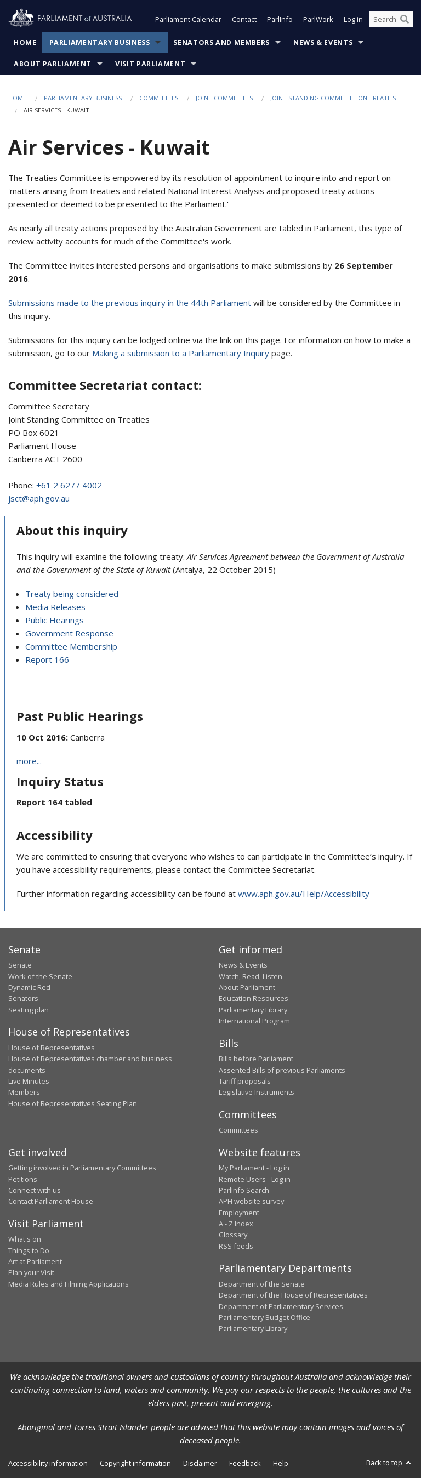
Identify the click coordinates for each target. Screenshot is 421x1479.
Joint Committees (224, 99)
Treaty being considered (71, 594)
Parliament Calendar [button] (188, 21)
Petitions (22, 1180)
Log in (353, 21)
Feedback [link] (245, 1464)
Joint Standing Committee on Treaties (333, 99)
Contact (244, 21)
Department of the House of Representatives (293, 1296)
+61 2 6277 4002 (69, 486)
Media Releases (55, 607)
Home (25, 43)
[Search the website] (391, 21)
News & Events (322, 43)
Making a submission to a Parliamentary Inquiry (180, 354)
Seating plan (28, 1011)
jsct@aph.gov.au (39, 499)
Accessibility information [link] (48, 1464)
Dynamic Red (29, 988)
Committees (158, 99)
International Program (254, 1022)
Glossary (233, 1236)
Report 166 (47, 660)
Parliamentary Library (253, 1011)
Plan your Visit (31, 1273)
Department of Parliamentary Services (281, 1307)
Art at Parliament (35, 1262)
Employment (239, 1214)
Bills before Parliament (256, 1060)
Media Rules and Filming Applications (68, 1285)
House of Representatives (51, 1049)
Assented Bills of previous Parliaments (282, 1071)
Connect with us (34, 1191)
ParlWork (318, 21)
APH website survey (251, 1202)
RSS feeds (236, 1247)
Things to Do (28, 1251)
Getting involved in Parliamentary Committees (82, 1169)
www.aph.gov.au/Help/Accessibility (303, 894)
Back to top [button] (389, 1464)
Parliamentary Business (99, 43)
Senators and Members (221, 43)
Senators (23, 1000)
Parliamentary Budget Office (264, 1318)
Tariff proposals (245, 1082)
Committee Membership (71, 647)
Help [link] (280, 1464)
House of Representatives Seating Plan (72, 1105)
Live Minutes (28, 1082)
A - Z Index (236, 1225)
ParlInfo (280, 21)
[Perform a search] (404, 21)
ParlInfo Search (244, 1191)
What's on (24, 1240)
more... (29, 761)
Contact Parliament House (50, 1202)
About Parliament (53, 65)
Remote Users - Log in (255, 1180)
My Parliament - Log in (254, 1169)
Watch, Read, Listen (250, 977)
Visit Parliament (150, 65)
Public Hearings (54, 621)
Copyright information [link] (135, 1464)
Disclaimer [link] (200, 1464)
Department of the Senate (262, 1285)
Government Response (69, 634)
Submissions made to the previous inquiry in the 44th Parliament (129, 303)
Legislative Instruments (256, 1093)
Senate (20, 966)
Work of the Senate (40, 977)
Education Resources (253, 1000)
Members (24, 1093)
